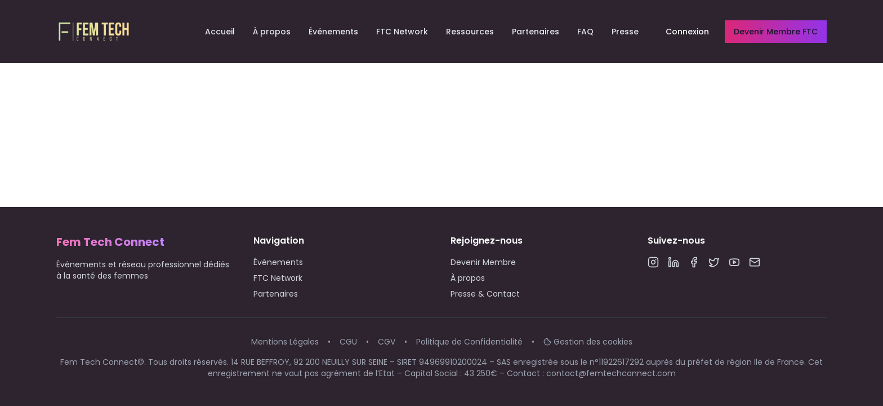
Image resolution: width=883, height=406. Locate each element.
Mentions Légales (285, 341)
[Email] (754, 262)
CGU (348, 341)
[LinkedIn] (673, 262)
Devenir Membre (483, 262)
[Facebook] (693, 262)
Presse (625, 31)
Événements (333, 31)
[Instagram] (653, 262)
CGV (386, 341)
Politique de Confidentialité (469, 341)
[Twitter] (714, 262)
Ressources (470, 31)
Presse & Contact (485, 293)
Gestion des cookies (587, 341)
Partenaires (535, 31)
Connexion (687, 31)
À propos (272, 31)
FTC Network (402, 31)
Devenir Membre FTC (776, 31)
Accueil (220, 31)
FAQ (585, 31)
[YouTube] (734, 262)
